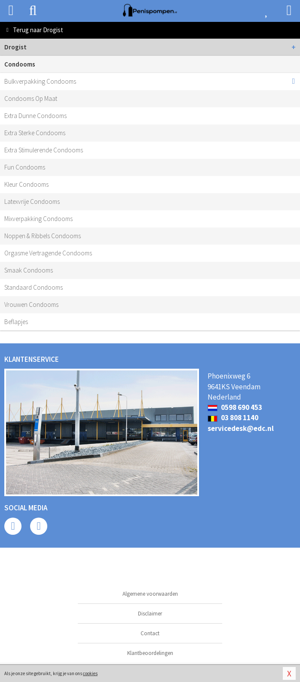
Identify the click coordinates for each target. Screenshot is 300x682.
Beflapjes (16, 322)
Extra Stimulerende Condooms (43, 150)
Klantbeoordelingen (150, 653)
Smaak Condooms (28, 270)
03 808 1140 (233, 417)
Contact (150, 633)
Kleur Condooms (26, 184)
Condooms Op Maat (30, 98)
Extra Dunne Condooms (35, 116)
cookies (90, 673)
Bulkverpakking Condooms (40, 81)
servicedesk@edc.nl (241, 428)
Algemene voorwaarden (150, 593)
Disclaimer (150, 613)
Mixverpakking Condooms (38, 219)
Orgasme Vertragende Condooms (48, 253)
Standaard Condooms (33, 287)
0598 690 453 (235, 407)
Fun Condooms (24, 167)
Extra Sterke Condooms (34, 133)
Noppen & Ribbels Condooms (42, 236)
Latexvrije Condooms (32, 201)
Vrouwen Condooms (31, 304)
